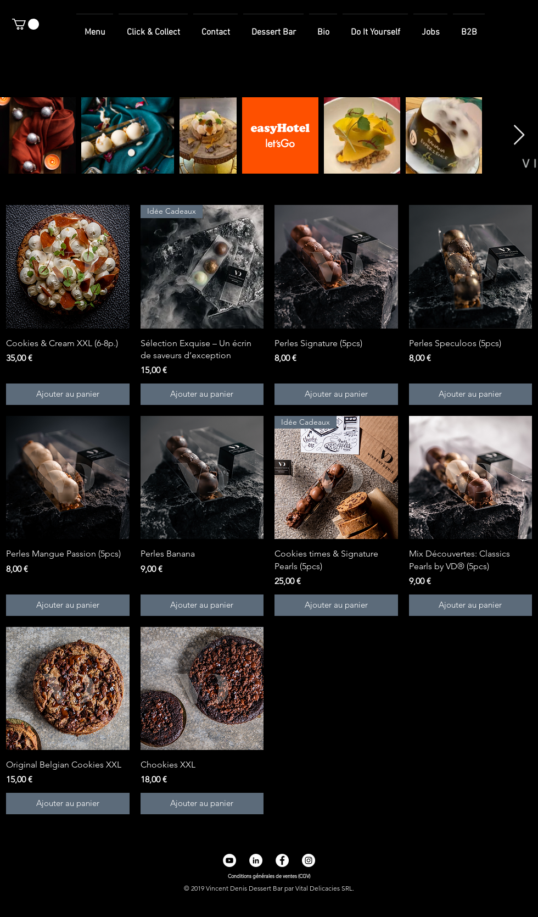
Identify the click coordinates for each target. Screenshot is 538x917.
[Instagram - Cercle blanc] (308, 860)
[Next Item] (519, 135)
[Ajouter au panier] (68, 394)
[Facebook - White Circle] (282, 860)
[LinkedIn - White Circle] (255, 860)
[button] (25, 24)
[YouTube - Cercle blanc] (229, 860)
